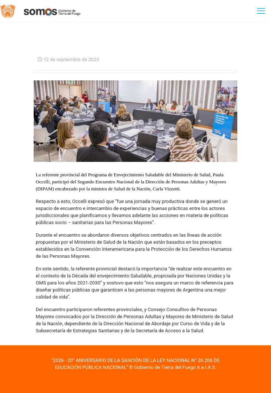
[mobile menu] (261, 11)
